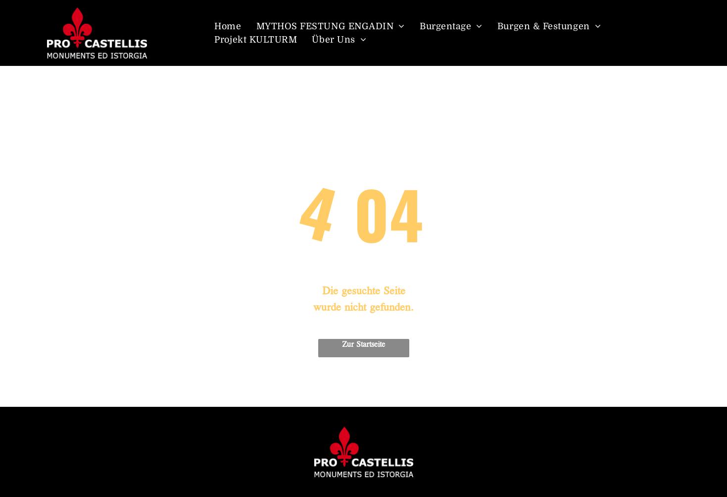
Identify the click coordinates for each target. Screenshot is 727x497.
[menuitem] (227, 26)
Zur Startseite (363, 344)
